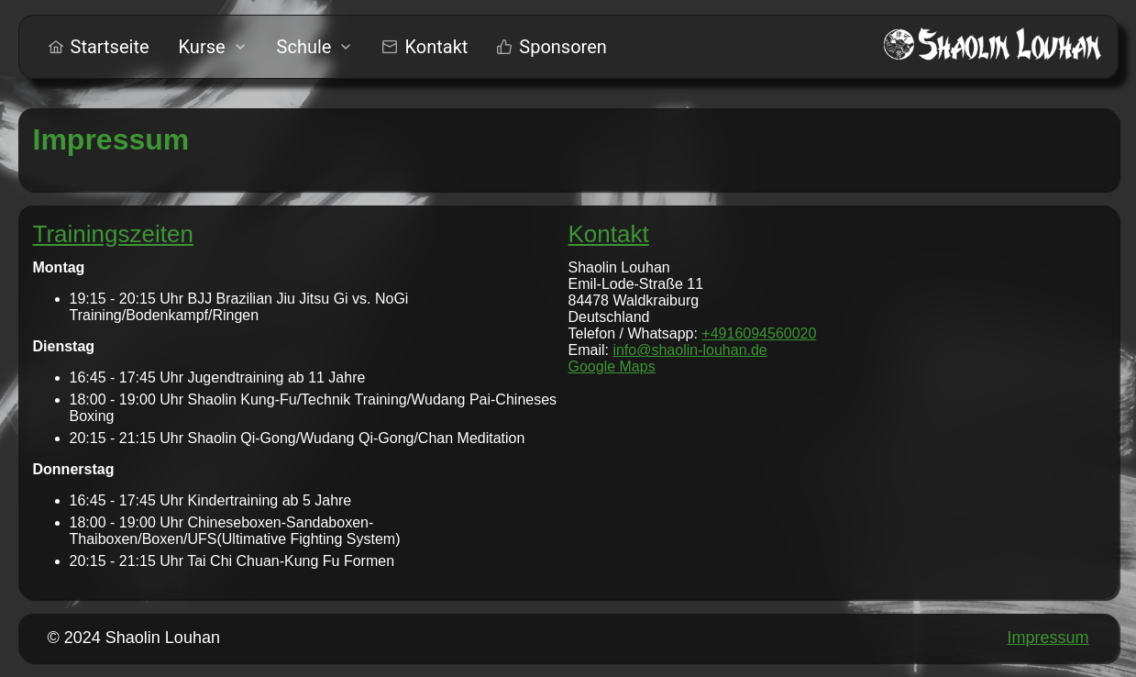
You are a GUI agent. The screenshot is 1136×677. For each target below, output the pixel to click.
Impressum (1047, 637)
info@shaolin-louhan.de (689, 350)
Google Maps (612, 366)
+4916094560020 (758, 333)
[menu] (328, 47)
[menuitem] (99, 47)
